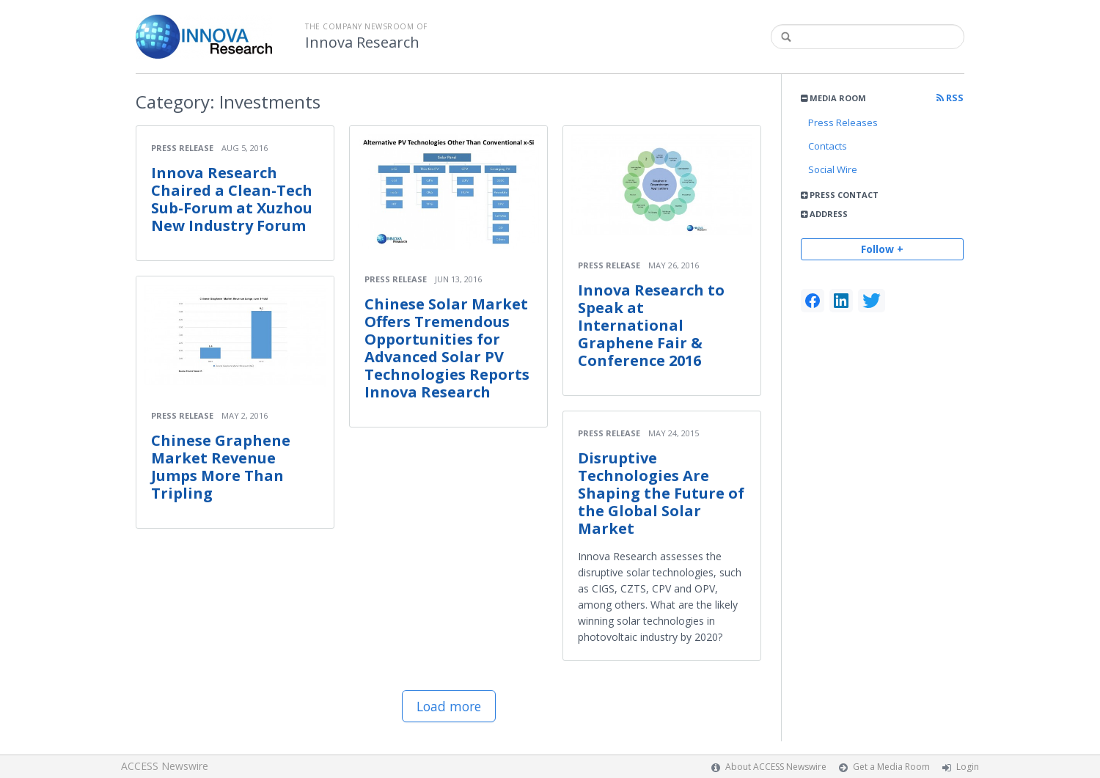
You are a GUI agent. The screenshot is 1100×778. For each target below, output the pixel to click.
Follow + (882, 249)
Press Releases (843, 122)
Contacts (827, 146)
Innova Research (362, 42)
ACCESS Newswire (164, 766)
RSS (950, 98)
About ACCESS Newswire (775, 766)
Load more (449, 706)
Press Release (182, 147)
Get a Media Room (891, 766)
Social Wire (832, 169)
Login (967, 766)
